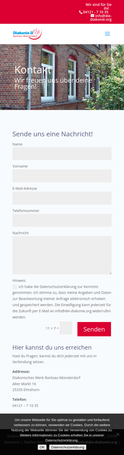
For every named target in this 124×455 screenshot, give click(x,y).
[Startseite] (27, 33)
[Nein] (117, 434)
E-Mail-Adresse (24, 188)
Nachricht (20, 232)
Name (17, 144)
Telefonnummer (25, 210)
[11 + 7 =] (66, 328)
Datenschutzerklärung (67, 447)
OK (42, 447)
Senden (94, 329)
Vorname (20, 166)
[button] (107, 37)
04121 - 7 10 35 (95, 11)
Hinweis (18, 280)
